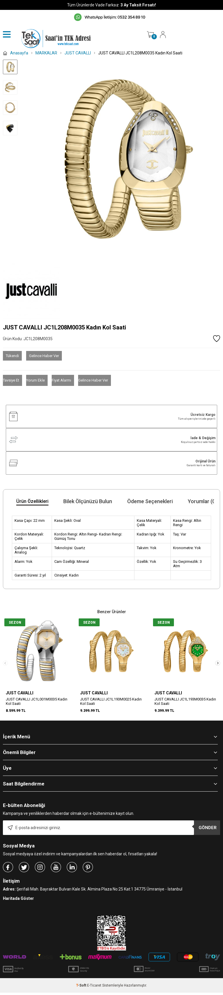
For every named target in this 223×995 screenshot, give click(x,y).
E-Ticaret (94, 992)
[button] (217, 666)
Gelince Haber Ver (44, 356)
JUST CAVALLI (19, 693)
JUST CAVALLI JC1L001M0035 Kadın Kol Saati (36, 701)
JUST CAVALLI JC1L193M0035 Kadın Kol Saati (185, 701)
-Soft (81, 992)
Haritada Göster (18, 905)
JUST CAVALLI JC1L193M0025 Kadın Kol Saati (111, 701)
